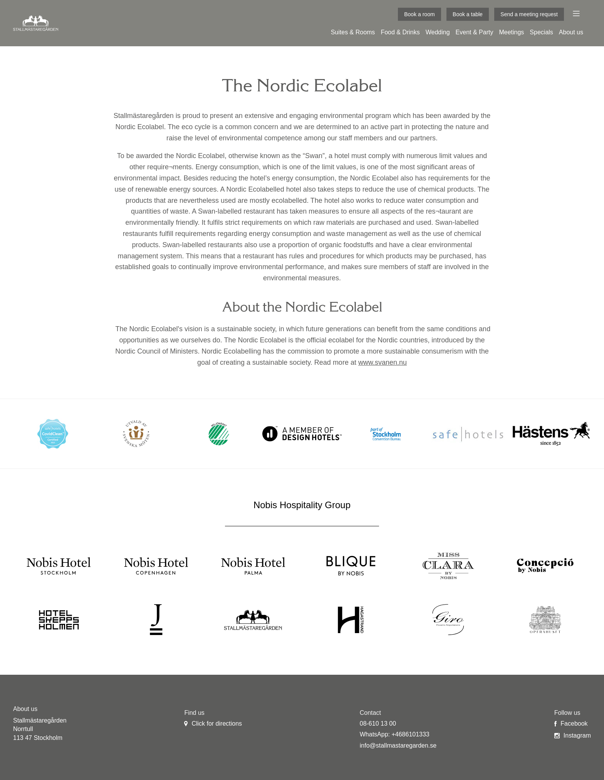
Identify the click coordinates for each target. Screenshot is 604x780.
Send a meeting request (529, 14)
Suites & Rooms (353, 32)
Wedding (438, 32)
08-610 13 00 (378, 723)
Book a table (468, 14)
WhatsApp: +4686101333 (395, 734)
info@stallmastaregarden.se (398, 745)
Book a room (419, 14)
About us (571, 32)
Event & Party (474, 32)
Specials (541, 32)
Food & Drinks (400, 32)
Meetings (511, 32)
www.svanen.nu (382, 362)
